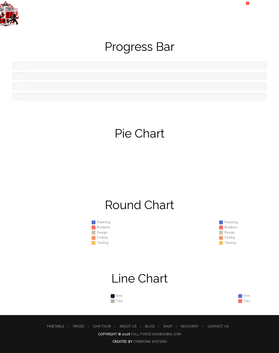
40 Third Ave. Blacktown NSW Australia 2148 (64, 5)
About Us (129, 19)
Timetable (47, 19)
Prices (74, 19)
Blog (153, 19)
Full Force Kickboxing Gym (156, 334)
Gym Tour (100, 19)
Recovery (199, 19)
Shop (174, 19)
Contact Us (230, 19)
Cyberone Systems (150, 341)
